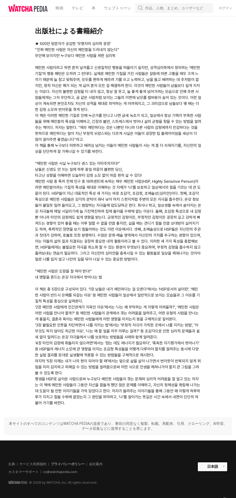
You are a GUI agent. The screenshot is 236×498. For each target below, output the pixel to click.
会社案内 (96, 464)
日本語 (212, 466)
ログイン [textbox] (225, 8)
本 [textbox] (94, 8)
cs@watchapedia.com (60, 472)
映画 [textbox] (59, 8)
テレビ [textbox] (77, 8)
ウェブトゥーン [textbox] (117, 8)
